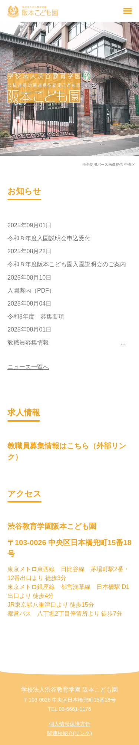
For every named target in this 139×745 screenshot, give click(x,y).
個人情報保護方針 (69, 724)
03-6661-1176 (75, 709)
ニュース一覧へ (28, 367)
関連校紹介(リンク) (69, 733)
